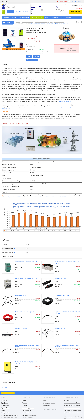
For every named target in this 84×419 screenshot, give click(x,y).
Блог (62, 17)
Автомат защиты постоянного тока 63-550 (26, 262)
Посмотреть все (6, 387)
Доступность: (29, 49)
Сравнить (36, 56)
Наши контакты (5, 405)
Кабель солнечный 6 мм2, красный (24, 312)
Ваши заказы (67, 400)
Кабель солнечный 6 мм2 (62, 295)
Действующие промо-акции (29, 415)
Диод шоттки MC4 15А (21, 328)
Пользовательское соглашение (9, 418)
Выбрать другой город (21, 11)
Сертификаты (4, 403)
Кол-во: (28, 52)
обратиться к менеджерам (34, 107)
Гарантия (24, 405)
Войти (44, 400)
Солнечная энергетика (27, 22)
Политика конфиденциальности (9, 415)
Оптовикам (55, 17)
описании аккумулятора (64, 101)
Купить (29, 56)
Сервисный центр (5, 408)
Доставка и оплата (24, 17)
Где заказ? (62, 1)
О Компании (4, 400)
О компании (6, 17)
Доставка (24, 403)
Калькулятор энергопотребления (72, 405)
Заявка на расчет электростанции (72, 410)
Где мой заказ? (47, 405)
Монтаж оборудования (28, 408)
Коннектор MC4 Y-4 (60, 328)
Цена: (16, 265)
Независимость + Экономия (23, 24)
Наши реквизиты (5, 413)
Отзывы (14, 17)
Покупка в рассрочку (27, 418)
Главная (18, 22)
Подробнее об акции (71, 50)
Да (10, 11)
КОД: (27, 44)
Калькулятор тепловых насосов (72, 408)
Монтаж (47, 17)
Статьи (3, 410)
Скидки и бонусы (26, 410)
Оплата (24, 400)
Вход (72, 1)
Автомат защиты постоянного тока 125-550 (27, 278)
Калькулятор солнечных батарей (72, 403)
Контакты (68, 17)
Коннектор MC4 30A (60, 278)
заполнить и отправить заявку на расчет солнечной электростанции (51, 197)
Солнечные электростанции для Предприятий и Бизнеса (49, 22)
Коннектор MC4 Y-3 (20, 295)
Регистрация (78, 1)
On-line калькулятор (37, 17)
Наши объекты (26, 413)
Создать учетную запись (49, 403)
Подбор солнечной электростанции (73, 413)
